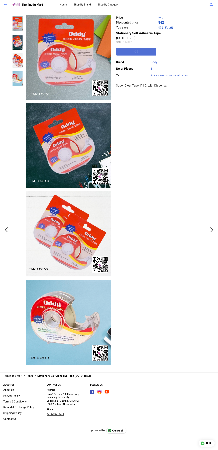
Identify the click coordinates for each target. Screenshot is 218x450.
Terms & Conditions (15, 401)
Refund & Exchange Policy (18, 407)
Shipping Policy (12, 413)
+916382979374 (55, 413)
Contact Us (10, 418)
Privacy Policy (11, 395)
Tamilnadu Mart (32, 4)
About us (8, 389)
